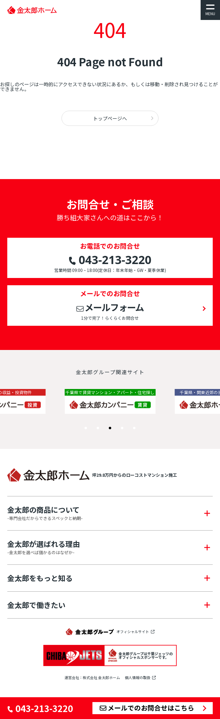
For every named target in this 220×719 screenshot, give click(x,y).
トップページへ (110, 118)
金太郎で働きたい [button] (36, 605)
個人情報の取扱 (137, 678)
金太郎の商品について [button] (45, 513)
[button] (86, 428)
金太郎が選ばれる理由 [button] (43, 547)
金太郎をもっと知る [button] (40, 578)
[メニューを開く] (210, 10)
